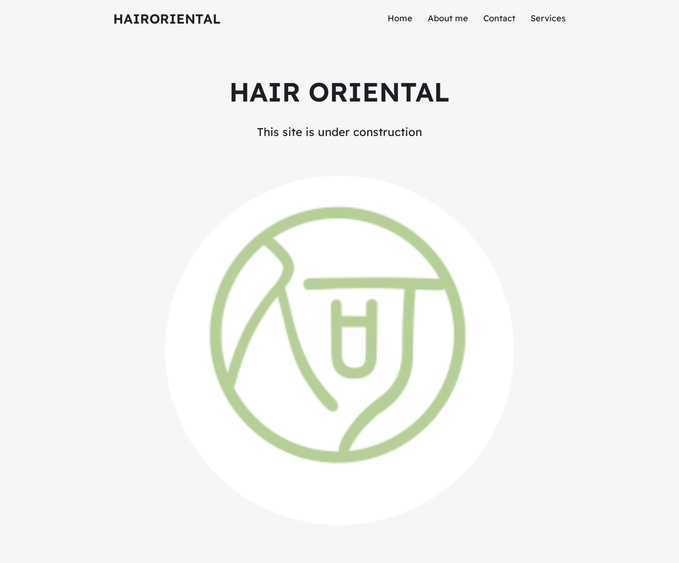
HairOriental (167, 18)
